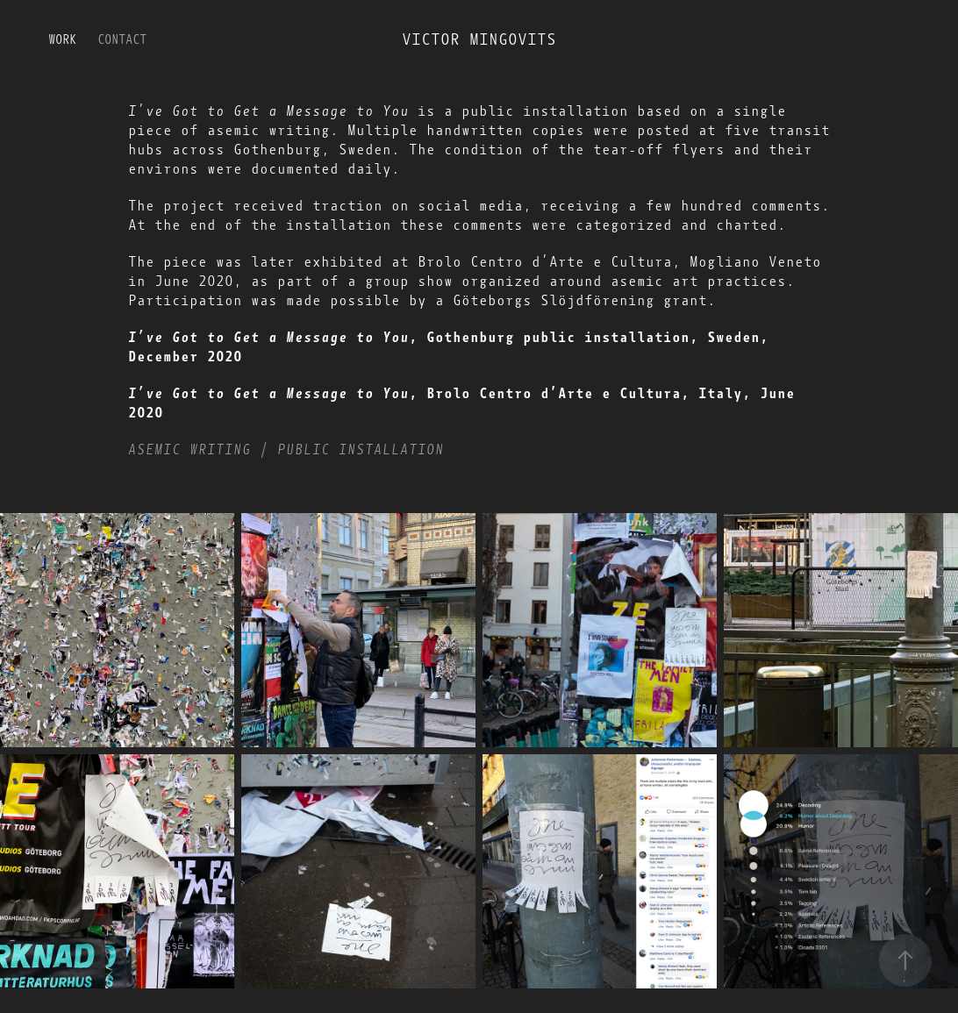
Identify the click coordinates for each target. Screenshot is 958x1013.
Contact (122, 39)
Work (62, 39)
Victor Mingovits (479, 39)
